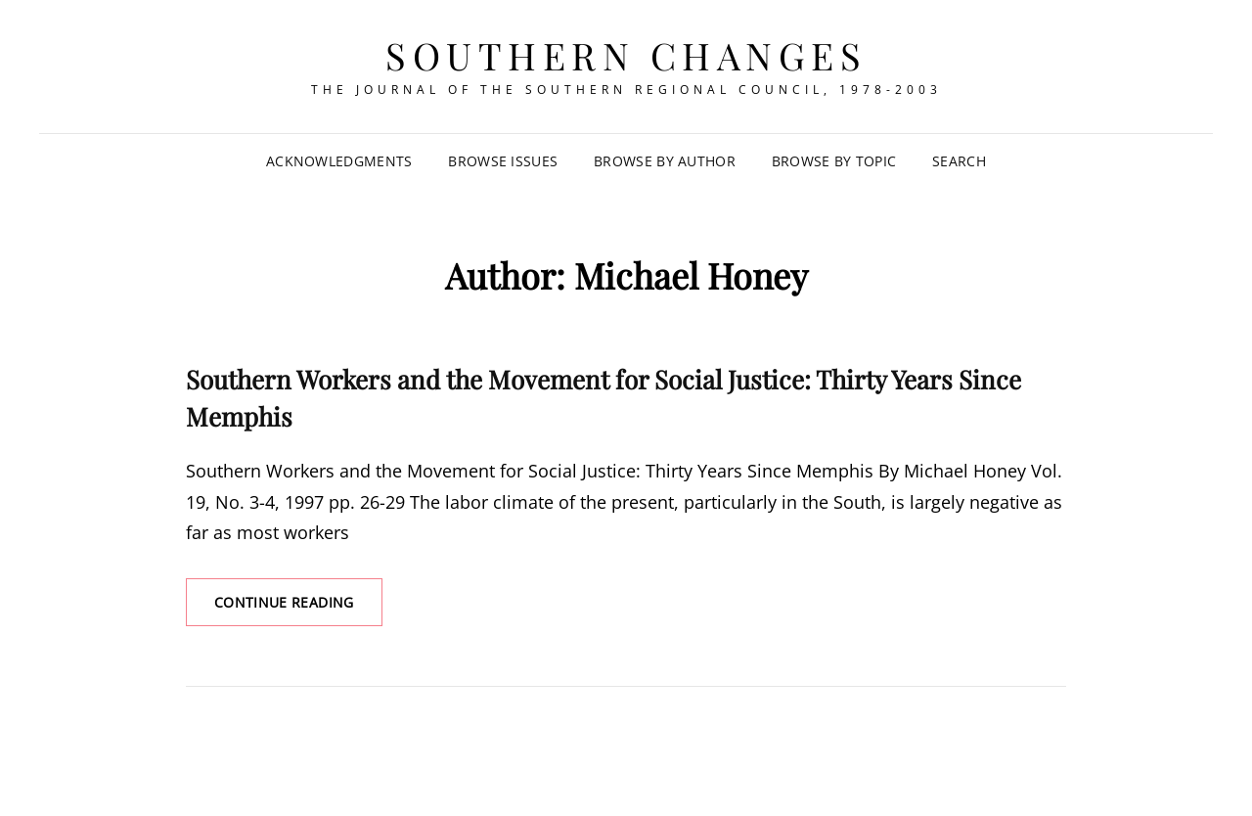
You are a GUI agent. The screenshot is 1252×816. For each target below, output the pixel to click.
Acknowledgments (339, 161)
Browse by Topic (834, 161)
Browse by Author (665, 161)
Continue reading (298, 608)
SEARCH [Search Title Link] (959, 161)
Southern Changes (626, 55)
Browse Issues (503, 161)
